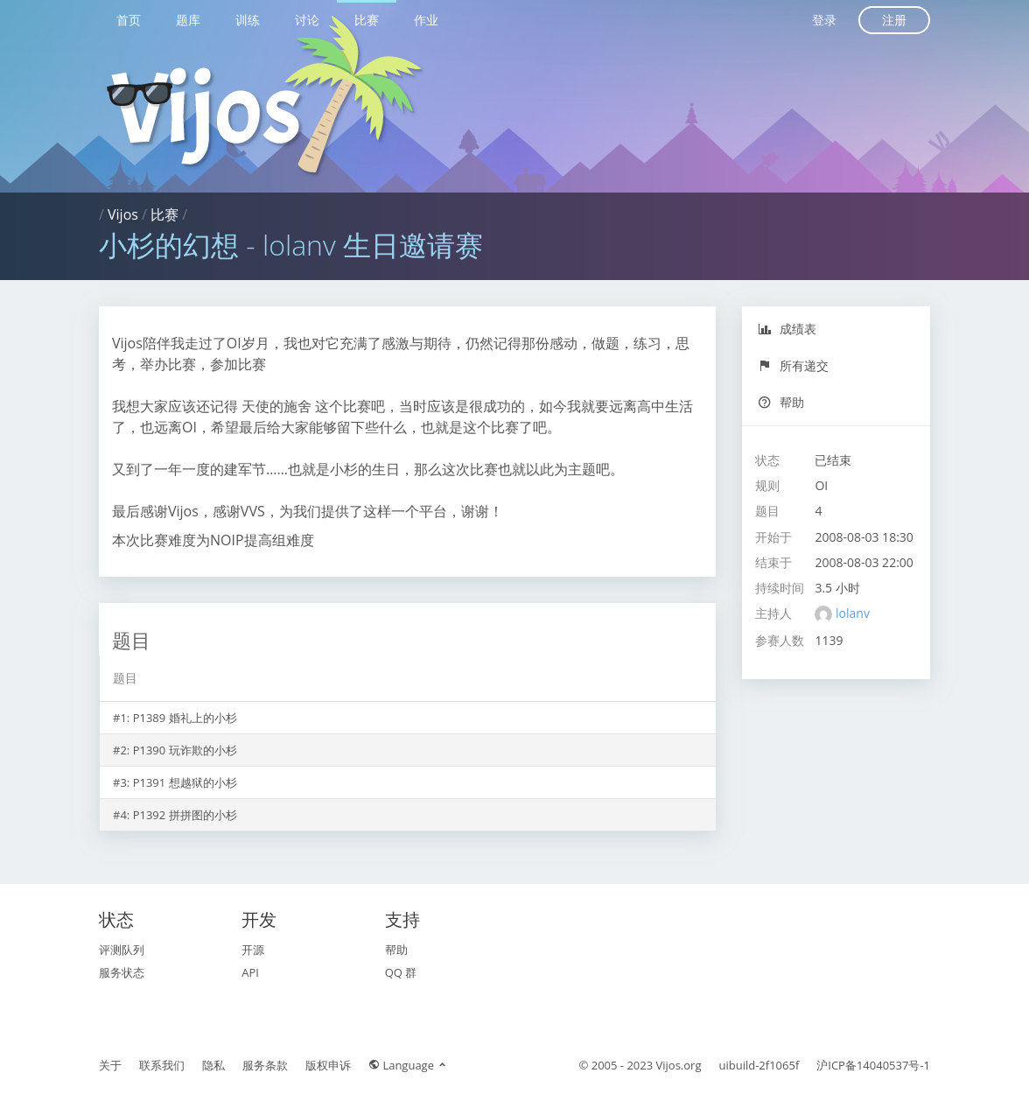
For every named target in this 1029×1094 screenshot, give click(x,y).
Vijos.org (679, 1065)
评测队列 (121, 949)
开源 (253, 949)
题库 (188, 19)
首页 (128, 19)
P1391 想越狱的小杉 (185, 782)
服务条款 (265, 1065)
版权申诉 (328, 1065)
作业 (426, 19)
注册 (894, 19)
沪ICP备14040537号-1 (873, 1065)
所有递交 (793, 365)
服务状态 (121, 972)
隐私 (213, 1065)
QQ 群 (401, 972)
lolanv (853, 613)
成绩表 (787, 328)
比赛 (366, 19)
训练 (247, 19)
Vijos (123, 214)
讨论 (307, 19)
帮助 (781, 402)
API (250, 972)
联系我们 (162, 1065)
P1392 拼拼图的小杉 (185, 815)
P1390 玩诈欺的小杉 (185, 750)
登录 (824, 19)
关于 (110, 1065)
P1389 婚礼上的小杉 (185, 718)
